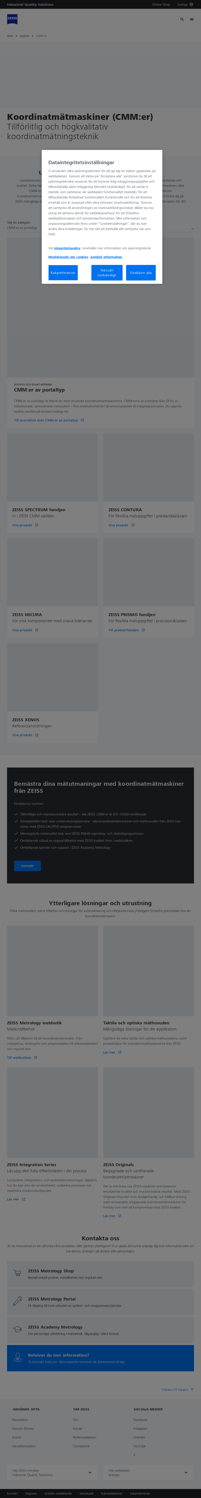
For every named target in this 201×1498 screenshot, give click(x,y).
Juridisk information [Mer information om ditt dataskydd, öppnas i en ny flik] (106, 256)
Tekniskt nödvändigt (107, 272)
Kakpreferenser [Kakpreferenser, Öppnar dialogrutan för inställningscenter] (63, 272)
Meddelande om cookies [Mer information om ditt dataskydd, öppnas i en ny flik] (68, 256)
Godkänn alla (141, 272)
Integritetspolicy (67, 248)
